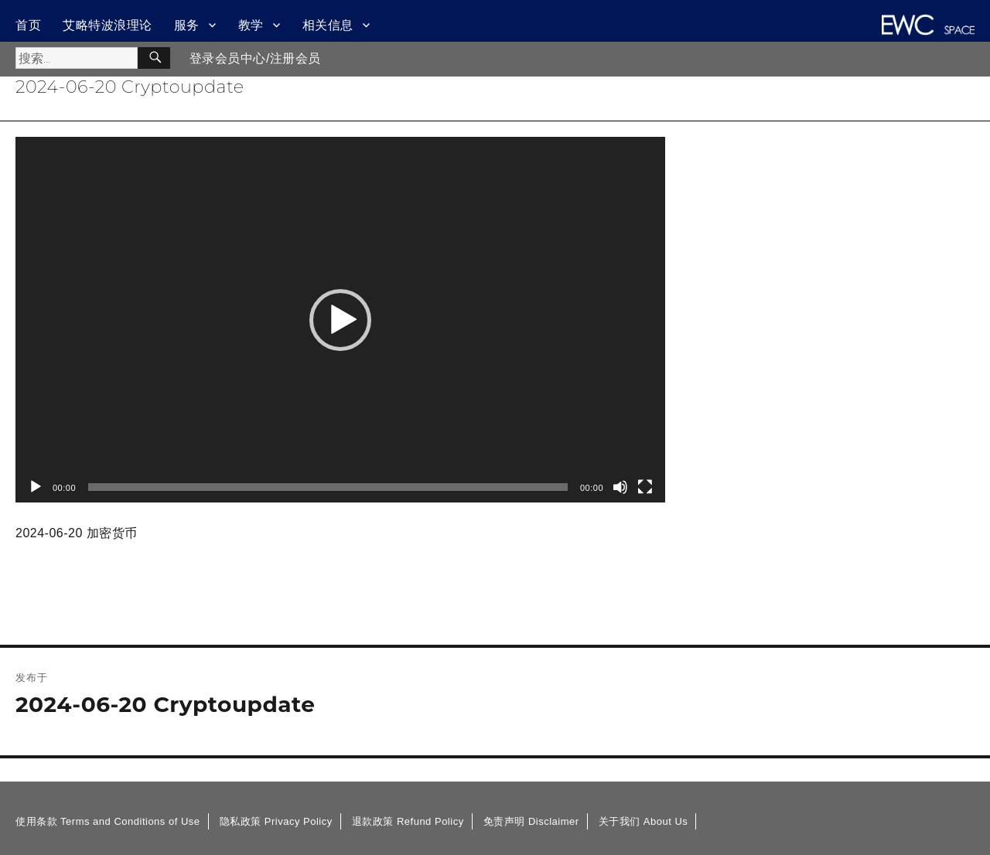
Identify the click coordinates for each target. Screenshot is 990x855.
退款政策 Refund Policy (408, 821)
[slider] (328, 487)
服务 (187, 25)
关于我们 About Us (643, 821)
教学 (251, 25)
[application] (340, 319)
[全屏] (645, 487)
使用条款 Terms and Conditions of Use (107, 821)
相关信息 (327, 25)
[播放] (35, 487)
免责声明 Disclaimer (531, 821)
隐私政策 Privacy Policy (276, 821)
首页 (28, 25)
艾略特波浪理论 (107, 25)
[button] (340, 320)
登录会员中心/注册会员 (255, 58)
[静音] (620, 487)
